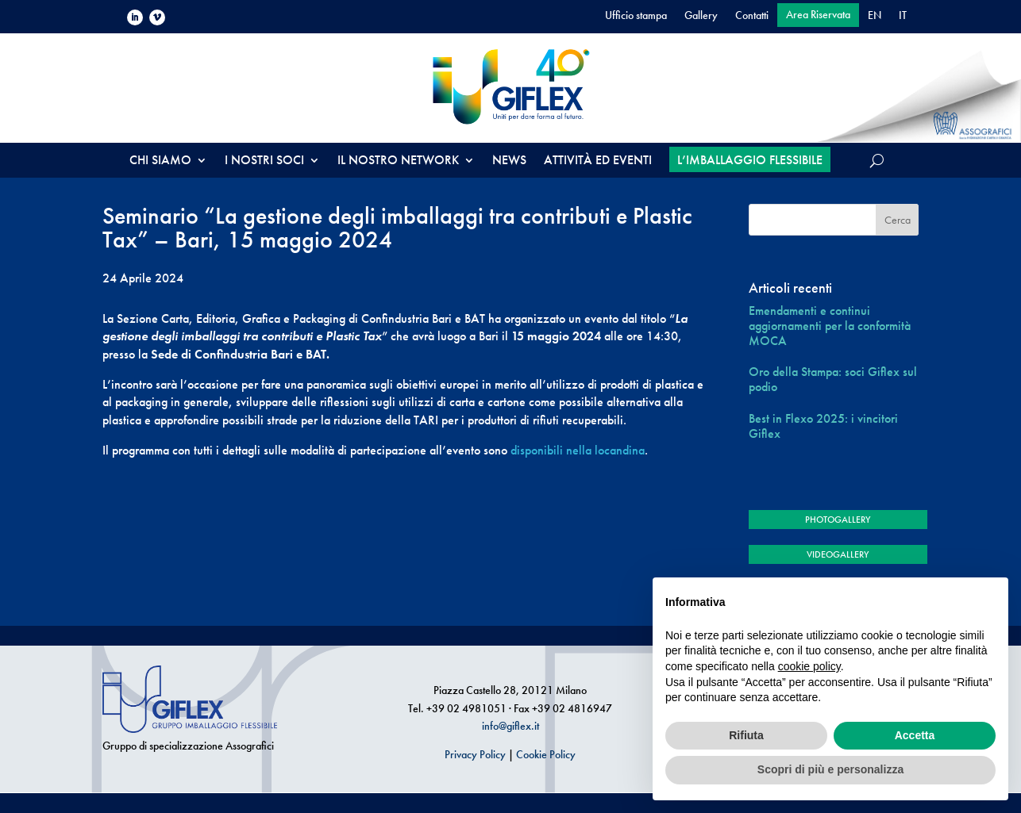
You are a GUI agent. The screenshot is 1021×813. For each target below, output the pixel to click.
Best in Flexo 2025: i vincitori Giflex (823, 426)
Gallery (701, 16)
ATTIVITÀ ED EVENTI (598, 161)
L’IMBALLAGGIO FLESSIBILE (750, 159)
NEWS (509, 161)
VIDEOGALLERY (838, 554)
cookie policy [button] (809, 666)
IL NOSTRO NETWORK (398, 161)
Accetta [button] (915, 735)
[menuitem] (874, 18)
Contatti (752, 16)
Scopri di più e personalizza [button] (830, 769)
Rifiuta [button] (746, 735)
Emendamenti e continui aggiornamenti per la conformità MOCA (830, 326)
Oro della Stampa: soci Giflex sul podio (833, 379)
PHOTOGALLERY (837, 519)
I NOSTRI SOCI (264, 161)
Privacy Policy (475, 754)
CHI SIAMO (160, 161)
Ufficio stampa (636, 16)
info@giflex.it (510, 726)
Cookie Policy (546, 754)
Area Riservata (818, 15)
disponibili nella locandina (577, 450)
